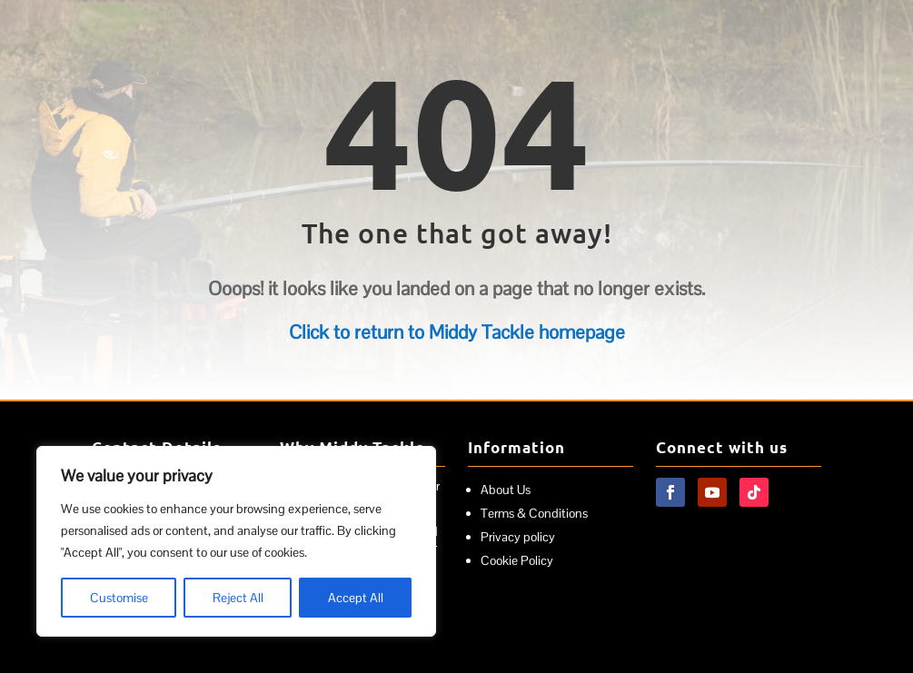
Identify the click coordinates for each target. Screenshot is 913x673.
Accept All (355, 597)
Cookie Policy (517, 560)
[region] (236, 541)
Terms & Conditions (534, 513)
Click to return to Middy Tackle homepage (457, 332)
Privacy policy (518, 537)
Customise (119, 597)
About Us (506, 489)
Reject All (238, 597)
